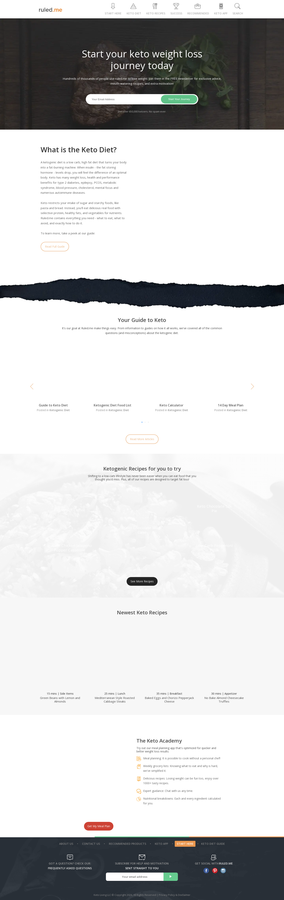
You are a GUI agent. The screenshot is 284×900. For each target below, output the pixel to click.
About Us (66, 844)
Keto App (162, 844)
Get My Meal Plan (98, 826)
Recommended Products (128, 844)
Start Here (113, 9)
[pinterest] (214, 870)
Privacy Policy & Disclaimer (174, 895)
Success (176, 9)
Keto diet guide (213, 844)
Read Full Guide (55, 246)
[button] (32, 386)
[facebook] (205, 870)
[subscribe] (170, 877)
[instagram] (222, 870)
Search (238, 9)
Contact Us (91, 844)
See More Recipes (142, 581)
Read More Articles (142, 439)
